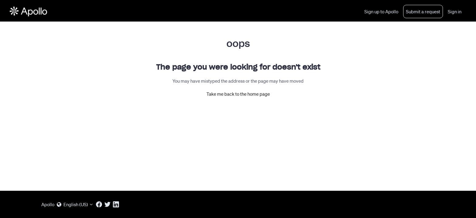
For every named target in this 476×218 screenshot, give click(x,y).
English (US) (75, 204)
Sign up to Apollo (381, 11)
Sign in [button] (454, 11)
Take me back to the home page (238, 94)
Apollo (47, 204)
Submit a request (423, 11)
